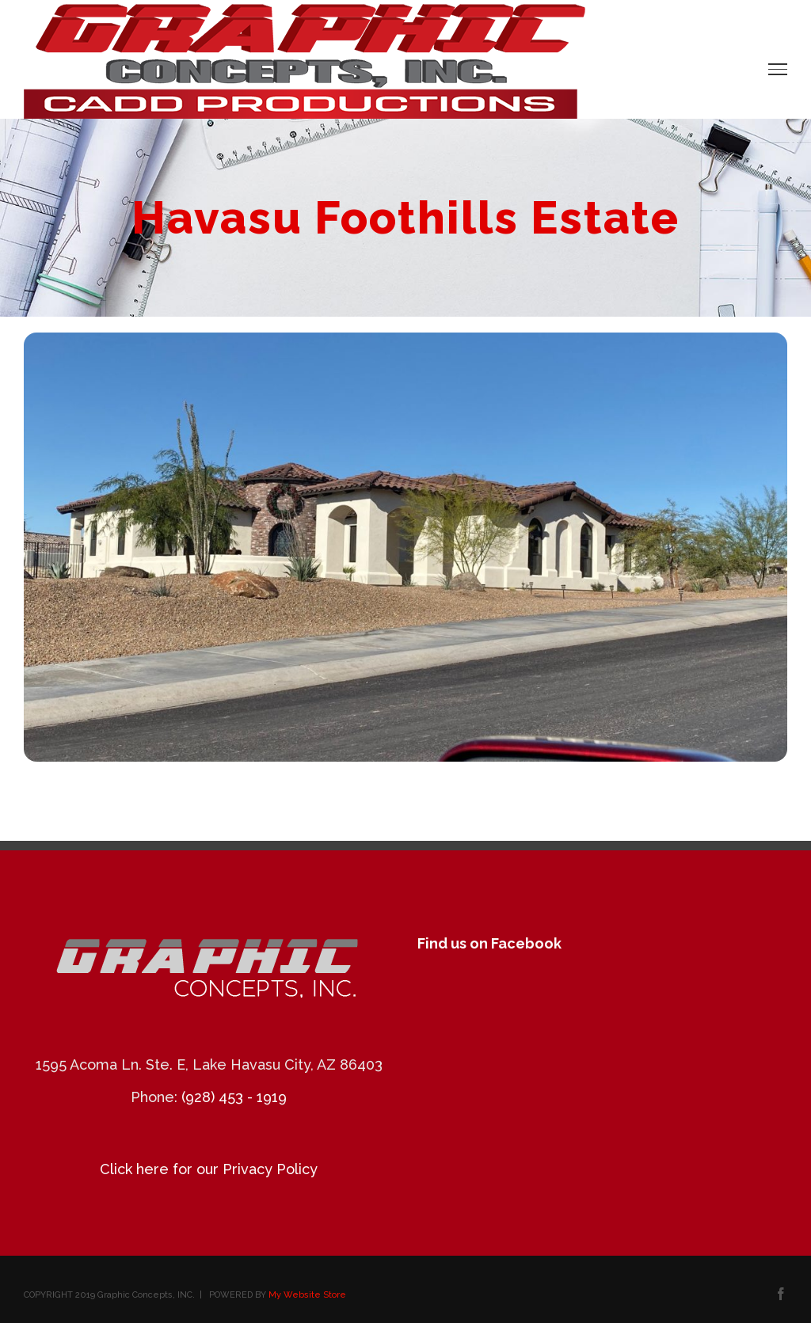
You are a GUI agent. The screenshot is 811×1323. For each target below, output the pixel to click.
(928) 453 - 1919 (234, 1097)
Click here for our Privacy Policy (209, 1169)
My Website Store (307, 1295)
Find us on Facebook (489, 943)
